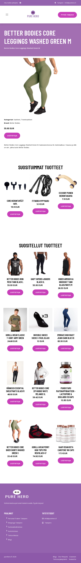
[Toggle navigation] (7, 15)
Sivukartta (72, 559)
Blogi (10, 540)
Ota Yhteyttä (63, 557)
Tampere (60, 3)
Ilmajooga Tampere (15, 523)
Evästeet (72, 557)
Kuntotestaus (13, 531)
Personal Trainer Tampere (17, 518)
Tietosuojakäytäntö (60, 559)
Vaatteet (17, 120)
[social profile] (20, 3)
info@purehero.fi (70, 3)
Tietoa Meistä (13, 535)
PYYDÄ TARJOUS (67, 15)
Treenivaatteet (26, 120)
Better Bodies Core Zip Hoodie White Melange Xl (40, 391)
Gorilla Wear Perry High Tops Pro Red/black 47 (40, 450)
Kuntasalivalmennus (15, 527)
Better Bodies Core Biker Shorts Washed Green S (15, 450)
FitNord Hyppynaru (40, 201)
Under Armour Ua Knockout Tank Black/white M (65, 282)
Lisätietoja (12, 136)
